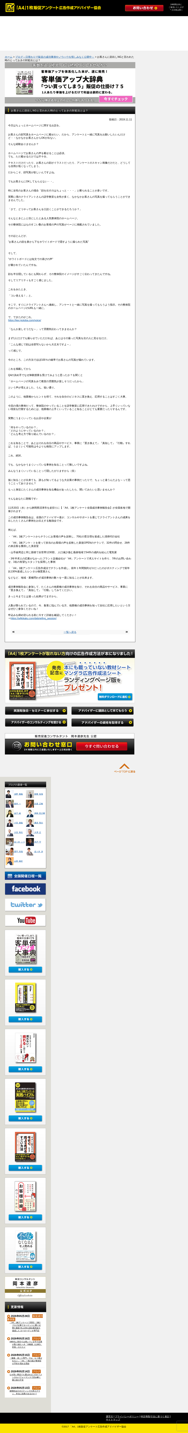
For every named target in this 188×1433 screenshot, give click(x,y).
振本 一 (13, 804)
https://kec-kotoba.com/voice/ (24, 320)
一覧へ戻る (70, 632)
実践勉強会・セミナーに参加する (24, 20)
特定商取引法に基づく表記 (155, 1416)
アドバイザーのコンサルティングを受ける (119, 20)
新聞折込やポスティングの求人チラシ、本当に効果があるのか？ (25, 1392)
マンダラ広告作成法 (60, 37)
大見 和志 (14, 832)
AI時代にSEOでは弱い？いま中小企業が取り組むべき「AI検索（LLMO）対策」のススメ (26, 1344)
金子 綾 (13, 813)
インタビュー (131, 37)
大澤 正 (33, 832)
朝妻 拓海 (34, 794)
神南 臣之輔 (35, 813)
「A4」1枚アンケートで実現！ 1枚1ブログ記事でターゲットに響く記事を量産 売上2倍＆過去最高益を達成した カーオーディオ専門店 (25, 1326)
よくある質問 (107, 37)
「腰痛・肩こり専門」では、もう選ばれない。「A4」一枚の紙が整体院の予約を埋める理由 (26, 1361)
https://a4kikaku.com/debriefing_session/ (34, 618)
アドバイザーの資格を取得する (24, 29)
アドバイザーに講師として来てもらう (72, 20)
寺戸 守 (33, 842)
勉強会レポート (36, 37)
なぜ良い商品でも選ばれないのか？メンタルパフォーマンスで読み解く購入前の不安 (26, 1377)
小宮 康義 (14, 823)
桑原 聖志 (34, 823)
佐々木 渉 (34, 851)
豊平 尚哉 (14, 851)
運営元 (109, 1416)
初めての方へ (155, 37)
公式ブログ (12, 46)
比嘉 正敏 (34, 804)
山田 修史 (14, 861)
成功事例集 (12, 37)
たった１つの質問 (84, 37)
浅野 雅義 (14, 794)
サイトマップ (113, 1419)
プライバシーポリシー (127, 1416)
